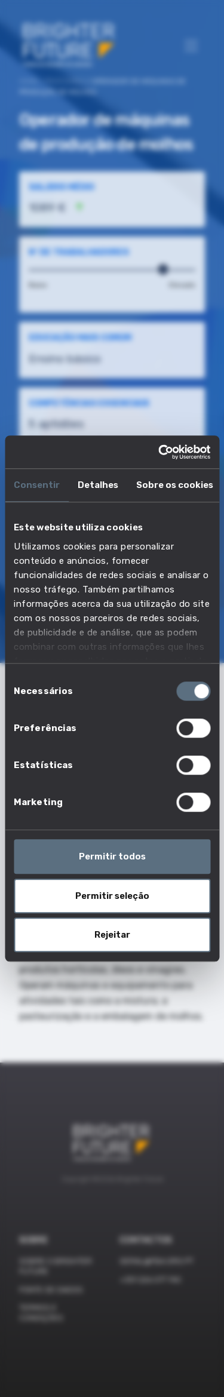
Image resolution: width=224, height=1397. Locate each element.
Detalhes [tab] (98, 485)
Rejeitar (112, 934)
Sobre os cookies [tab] (174, 485)
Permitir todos (112, 856)
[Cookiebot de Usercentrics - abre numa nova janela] (159, 452)
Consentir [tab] (37, 485)
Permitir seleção (112, 896)
